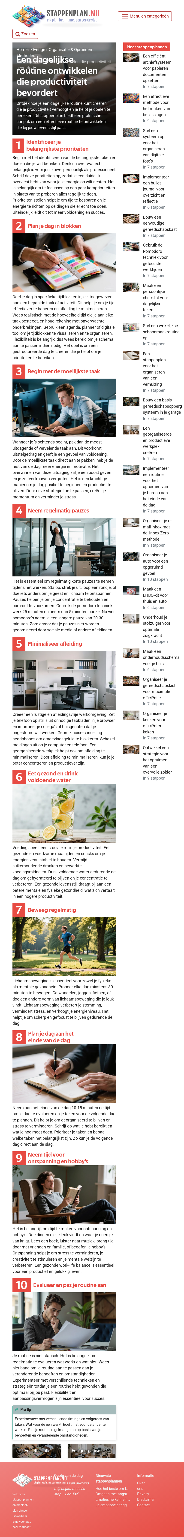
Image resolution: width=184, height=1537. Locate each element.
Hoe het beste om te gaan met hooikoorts (113, 1488)
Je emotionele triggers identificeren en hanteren (113, 1505)
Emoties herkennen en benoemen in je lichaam (113, 1499)
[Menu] (145, 16)
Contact (143, 1505)
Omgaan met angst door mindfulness (113, 1494)
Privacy (143, 1494)
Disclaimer (145, 1499)
